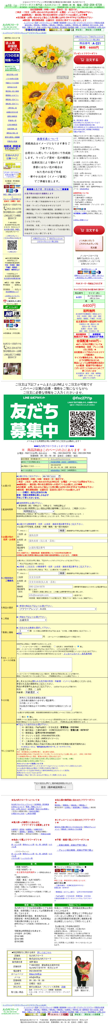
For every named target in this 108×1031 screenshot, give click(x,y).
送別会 (22, 836)
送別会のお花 (12, 87)
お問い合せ (101, 27)
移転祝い (53, 25)
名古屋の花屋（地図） (12, 229)
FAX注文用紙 (34, 818)
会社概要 (31, 815)
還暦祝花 (85, 25)
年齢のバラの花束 (12, 83)
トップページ (28, 23)
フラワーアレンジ (45, 23)
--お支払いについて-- (12, 296)
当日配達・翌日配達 (41, 811)
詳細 (63, 993)
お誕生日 (14, 836)
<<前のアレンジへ (39, 238)
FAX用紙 (71, 27)
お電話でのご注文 (17, 820)
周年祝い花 (77, 25)
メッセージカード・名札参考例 (78, 654)
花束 (36, 23)
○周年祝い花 (12, 108)
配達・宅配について (33, 813)
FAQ (49, 27)
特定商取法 (92, 27)
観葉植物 (63, 23)
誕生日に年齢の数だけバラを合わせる (69, 833)
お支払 (44, 27)
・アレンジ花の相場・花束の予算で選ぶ (75, 856)
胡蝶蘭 (55, 23)
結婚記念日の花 (12, 112)
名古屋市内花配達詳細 (12, 278)
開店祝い (37, 25)
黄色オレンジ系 (28, 851)
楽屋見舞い (77, 814)
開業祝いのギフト (12, 95)
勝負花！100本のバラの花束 (71, 836)
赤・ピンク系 (16, 851)
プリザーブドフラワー (85, 23)
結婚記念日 (38, 836)
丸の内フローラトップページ (22, 811)
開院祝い (60, 25)
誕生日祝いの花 (12, 74)
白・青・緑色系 (41, 851)
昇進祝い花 (12, 120)
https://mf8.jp (35, 980)
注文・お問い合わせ (18, 815)
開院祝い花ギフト (12, 100)
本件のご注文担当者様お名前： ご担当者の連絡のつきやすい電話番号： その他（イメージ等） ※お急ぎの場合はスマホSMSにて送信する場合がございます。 (46, 708)
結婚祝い (68, 25)
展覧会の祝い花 (12, 133)
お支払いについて (17, 813)
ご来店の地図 (31, 820)
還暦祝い (23, 838)
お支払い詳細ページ (80, 220)
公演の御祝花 (12, 125)
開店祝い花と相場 (12, 91)
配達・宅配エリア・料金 (31, 27)
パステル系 (15, 865)
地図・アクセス (81, 27)
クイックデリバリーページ (60, 459)
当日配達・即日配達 (59, 27)
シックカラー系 (27, 865)
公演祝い (68, 814)
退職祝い (31, 838)
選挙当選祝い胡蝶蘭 (12, 137)
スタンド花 (71, 23)
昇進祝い (86, 814)
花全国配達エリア (12, 292)
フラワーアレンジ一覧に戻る (47, 241)
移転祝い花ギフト (12, 104)
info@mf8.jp (84, 189)
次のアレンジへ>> (56, 238)
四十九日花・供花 (96, 25)
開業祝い (45, 25)
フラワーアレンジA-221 (37, 33)
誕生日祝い (29, 25)
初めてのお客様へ (42, 815)
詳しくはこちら (44, 959)
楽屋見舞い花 (12, 129)
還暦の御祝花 (12, 116)
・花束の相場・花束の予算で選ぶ (72, 851)
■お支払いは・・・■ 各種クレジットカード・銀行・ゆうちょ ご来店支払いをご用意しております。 (89, 273)
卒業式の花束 (99, 23)
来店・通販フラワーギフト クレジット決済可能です (12, 196)
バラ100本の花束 (12, 79)
